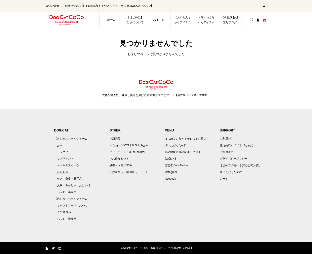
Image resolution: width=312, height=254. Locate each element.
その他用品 (64, 212)
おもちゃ (62, 172)
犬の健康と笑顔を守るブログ (183, 152)
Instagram (171, 172)
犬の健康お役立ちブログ (229, 20)
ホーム (111, 19)
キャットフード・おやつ (72, 205)
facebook (170, 178)
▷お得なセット (119, 158)
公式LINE (170, 158)
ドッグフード (65, 152)
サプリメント (65, 158)
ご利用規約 (227, 152)
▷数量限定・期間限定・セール (128, 172)
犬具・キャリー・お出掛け (73, 185)
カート (224, 178)
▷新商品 (115, 138)
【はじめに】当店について (135, 20)
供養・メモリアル (120, 165)
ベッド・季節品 (66, 192)
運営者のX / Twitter (176, 165)
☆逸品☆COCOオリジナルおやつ (130, 145)
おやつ (61, 145)
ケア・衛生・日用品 (69, 178)
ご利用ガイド (228, 138)
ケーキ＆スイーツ (68, 165)
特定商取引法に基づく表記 (236, 145)
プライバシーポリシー (234, 158)
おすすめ (158, 19)
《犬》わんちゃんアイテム (182, 20)
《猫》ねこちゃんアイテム (206, 20)
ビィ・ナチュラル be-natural (127, 152)
